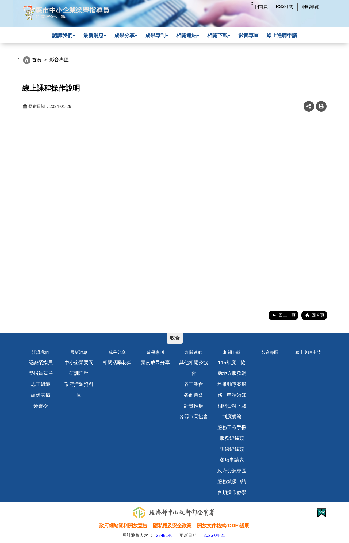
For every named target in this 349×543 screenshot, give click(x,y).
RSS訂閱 (284, 6)
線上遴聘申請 (282, 35)
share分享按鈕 (309, 106)
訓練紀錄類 (232, 449)
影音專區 (248, 35)
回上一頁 (287, 315)
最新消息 (94, 35)
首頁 (36, 60)
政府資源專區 (231, 471)
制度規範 (231, 416)
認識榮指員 (41, 362)
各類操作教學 (231, 492)
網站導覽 (310, 6)
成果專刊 (156, 35)
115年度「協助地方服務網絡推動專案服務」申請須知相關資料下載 (231, 384)
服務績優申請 (231, 481)
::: (252, 3)
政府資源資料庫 (78, 389)
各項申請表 (232, 460)
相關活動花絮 (117, 362)
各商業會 (193, 395)
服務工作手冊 (231, 427)
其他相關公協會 (193, 368)
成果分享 (125, 35)
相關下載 (218, 35)
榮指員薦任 (41, 373)
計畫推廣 (193, 406)
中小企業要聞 (78, 362)
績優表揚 (40, 395)
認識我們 (63, 35)
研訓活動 (79, 373)
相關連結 (187, 35)
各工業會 (193, 384)
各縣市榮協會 (193, 416)
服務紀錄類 (232, 438)
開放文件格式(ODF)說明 (223, 525)
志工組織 (40, 384)
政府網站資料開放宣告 (123, 525)
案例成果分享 (155, 362)
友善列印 (321, 106)
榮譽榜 (40, 406)
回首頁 (261, 6)
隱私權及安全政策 (172, 525)
